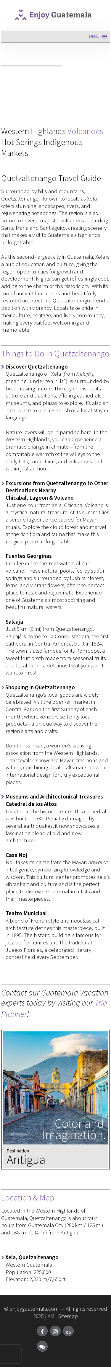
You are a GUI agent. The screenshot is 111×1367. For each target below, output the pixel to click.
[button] (94, 37)
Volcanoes (85, 131)
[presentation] (10, 1354)
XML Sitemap (63, 1316)
